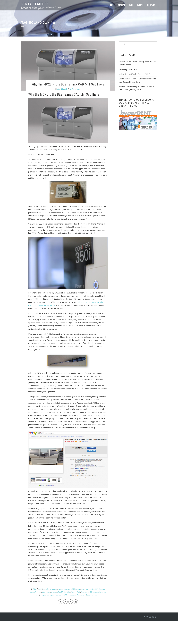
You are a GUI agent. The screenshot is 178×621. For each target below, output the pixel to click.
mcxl (37, 595)
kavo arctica (97, 592)
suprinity (90, 595)
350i (40, 589)
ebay (44, 592)
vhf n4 (96, 595)
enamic (53, 592)
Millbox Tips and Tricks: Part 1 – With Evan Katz (138, 74)
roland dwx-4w (73, 595)
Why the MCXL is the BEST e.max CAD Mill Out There (68, 84)
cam (59, 589)
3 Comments (75, 89)
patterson (47, 595)
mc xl (104, 592)
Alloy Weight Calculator (128, 69)
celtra (78, 589)
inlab (83, 592)
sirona (81, 595)
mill (41, 595)
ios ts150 (88, 592)
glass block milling (63, 592)
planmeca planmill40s (59, 595)
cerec (83, 589)
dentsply (102, 589)
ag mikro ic (47, 589)
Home (112, 5)
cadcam (54, 589)
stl (85, 595)
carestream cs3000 (68, 589)
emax (48, 592)
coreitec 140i (93, 589)
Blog (131, 5)
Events (140, 5)
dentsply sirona (35, 592)
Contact (151, 5)
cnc (86, 589)
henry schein (75, 592)
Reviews (121, 5)
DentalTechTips (35, 4)
